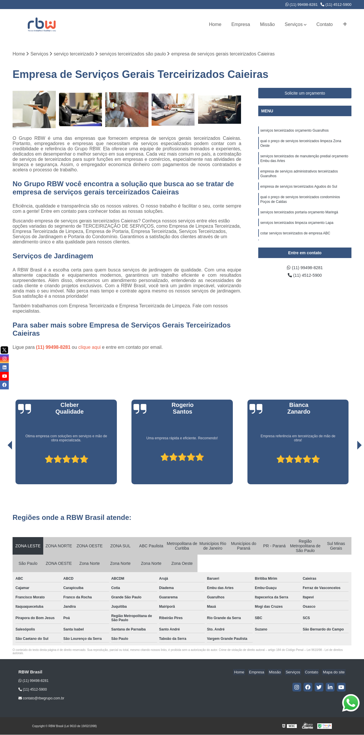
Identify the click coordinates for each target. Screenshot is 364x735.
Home (215, 24)
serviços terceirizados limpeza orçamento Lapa (296, 230)
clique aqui (89, 347)
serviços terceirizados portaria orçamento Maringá (299, 219)
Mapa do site (334, 672)
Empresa (240, 24)
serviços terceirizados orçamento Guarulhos (294, 131)
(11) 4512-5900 (335, 4)
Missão (267, 24)
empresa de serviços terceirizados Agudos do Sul (298, 191)
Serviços (294, 24)
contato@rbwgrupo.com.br (41, 699)
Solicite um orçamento (305, 93)
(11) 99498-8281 (301, 4)
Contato (324, 24)
